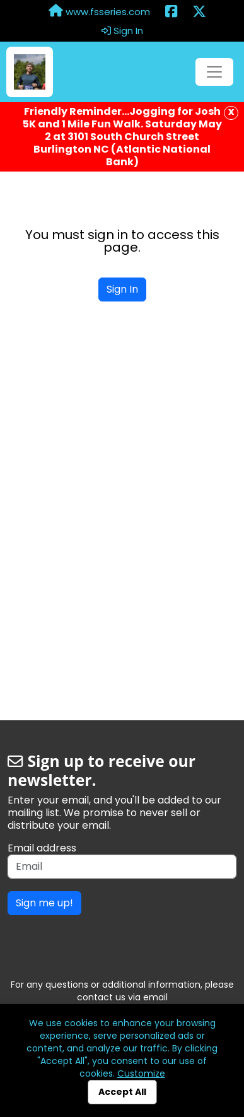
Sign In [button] (122, 31)
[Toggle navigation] (214, 72)
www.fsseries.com (99, 11)
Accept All (122, 1091)
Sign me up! (44, 903)
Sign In (122, 289)
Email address (42, 848)
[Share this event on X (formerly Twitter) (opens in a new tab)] (199, 12)
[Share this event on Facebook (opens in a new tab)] (171, 12)
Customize (141, 1073)
